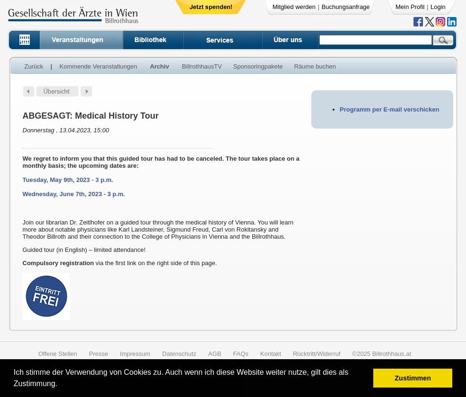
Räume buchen (315, 66)
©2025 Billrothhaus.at (382, 353)
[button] (61, 385)
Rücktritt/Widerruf (316, 353)
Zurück (34, 66)
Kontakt (270, 353)
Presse (98, 353)
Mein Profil (410, 6)
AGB (214, 353)
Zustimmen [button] (413, 378)
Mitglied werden (294, 6)
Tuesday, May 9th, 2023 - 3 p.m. (68, 179)
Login (438, 6)
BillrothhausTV (202, 66)
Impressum (135, 353)
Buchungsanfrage (346, 6)
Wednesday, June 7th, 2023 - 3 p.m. (74, 194)
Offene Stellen (57, 353)
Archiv (159, 66)
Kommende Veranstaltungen (98, 66)
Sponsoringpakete (258, 66)
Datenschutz (179, 353)
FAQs (241, 353)
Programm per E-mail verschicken (389, 109)
